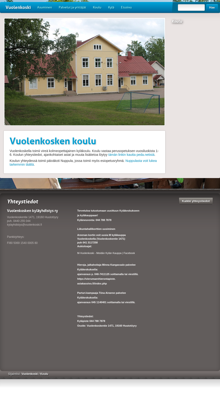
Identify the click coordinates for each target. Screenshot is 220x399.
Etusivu (126, 7)
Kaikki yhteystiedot (196, 201)
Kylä (111, 7)
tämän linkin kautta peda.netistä (131, 155)
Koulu (97, 7)
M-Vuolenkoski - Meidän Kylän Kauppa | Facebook (106, 253)
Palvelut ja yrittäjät (72, 7)
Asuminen (44, 7)
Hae (212, 7)
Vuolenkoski (18, 7)
